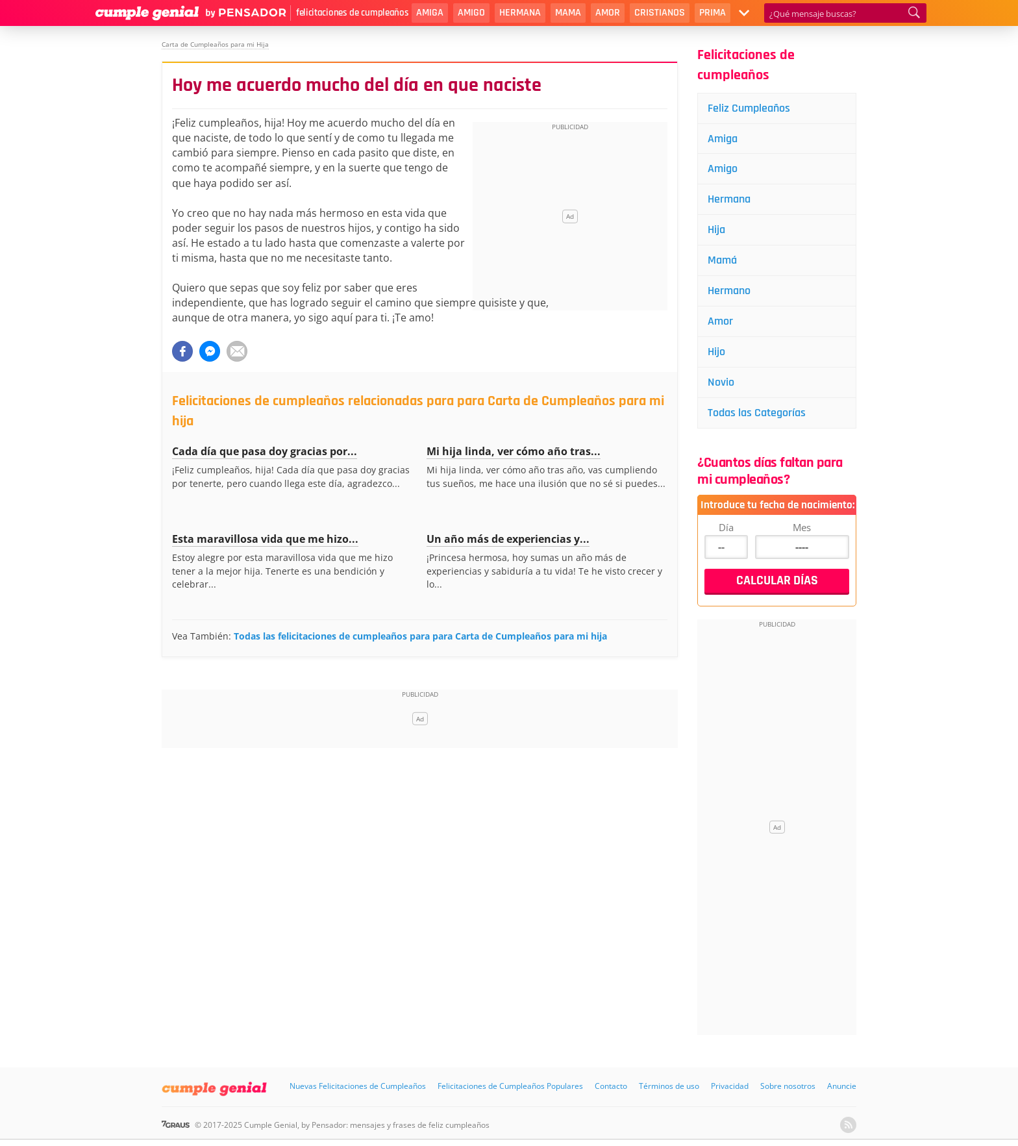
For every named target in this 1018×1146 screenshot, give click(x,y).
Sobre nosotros (787, 1085)
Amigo (471, 12)
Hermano (729, 290)
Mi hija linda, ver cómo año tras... (514, 451)
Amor (607, 12)
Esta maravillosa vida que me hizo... (265, 539)
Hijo (716, 351)
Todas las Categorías (757, 412)
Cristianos (659, 12)
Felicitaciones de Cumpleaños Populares (510, 1085)
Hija (716, 229)
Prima (712, 12)
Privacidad (730, 1085)
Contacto (611, 1085)
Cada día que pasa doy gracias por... (264, 451)
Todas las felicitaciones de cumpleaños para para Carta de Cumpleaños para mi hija (420, 636)
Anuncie (841, 1085)
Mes (802, 527)
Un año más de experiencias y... (508, 539)
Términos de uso (669, 1085)
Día (726, 527)
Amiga (429, 12)
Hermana (520, 12)
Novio (721, 382)
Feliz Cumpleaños (749, 108)
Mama (568, 12)
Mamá (722, 260)
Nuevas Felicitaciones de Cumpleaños (358, 1085)
